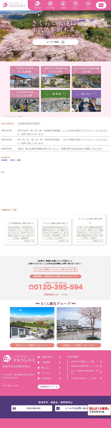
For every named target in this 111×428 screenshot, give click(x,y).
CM (2, 172)
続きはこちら (30, 241)
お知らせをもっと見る (29, 123)
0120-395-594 (26, 408)
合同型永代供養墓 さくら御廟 (82, 361)
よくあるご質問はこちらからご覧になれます (54, 269)
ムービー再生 (55, 42)
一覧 (14, 210)
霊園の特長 (37, 5)
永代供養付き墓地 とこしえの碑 (83, 378)
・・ (101, 5)
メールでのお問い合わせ (73, 408)
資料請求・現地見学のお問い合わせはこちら (55, 276)
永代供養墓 (50, 5)
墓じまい (76, 5)
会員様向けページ (47, 387)
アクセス (88, 5)
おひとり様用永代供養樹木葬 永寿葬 (85, 372)
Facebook (5, 157)
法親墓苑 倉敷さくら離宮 (11, 160)
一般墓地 (63, 5)
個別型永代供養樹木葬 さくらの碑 (85, 366)
